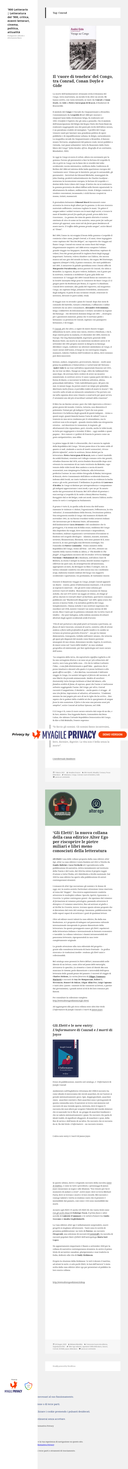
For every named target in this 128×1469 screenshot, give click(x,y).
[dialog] (64, 1450)
